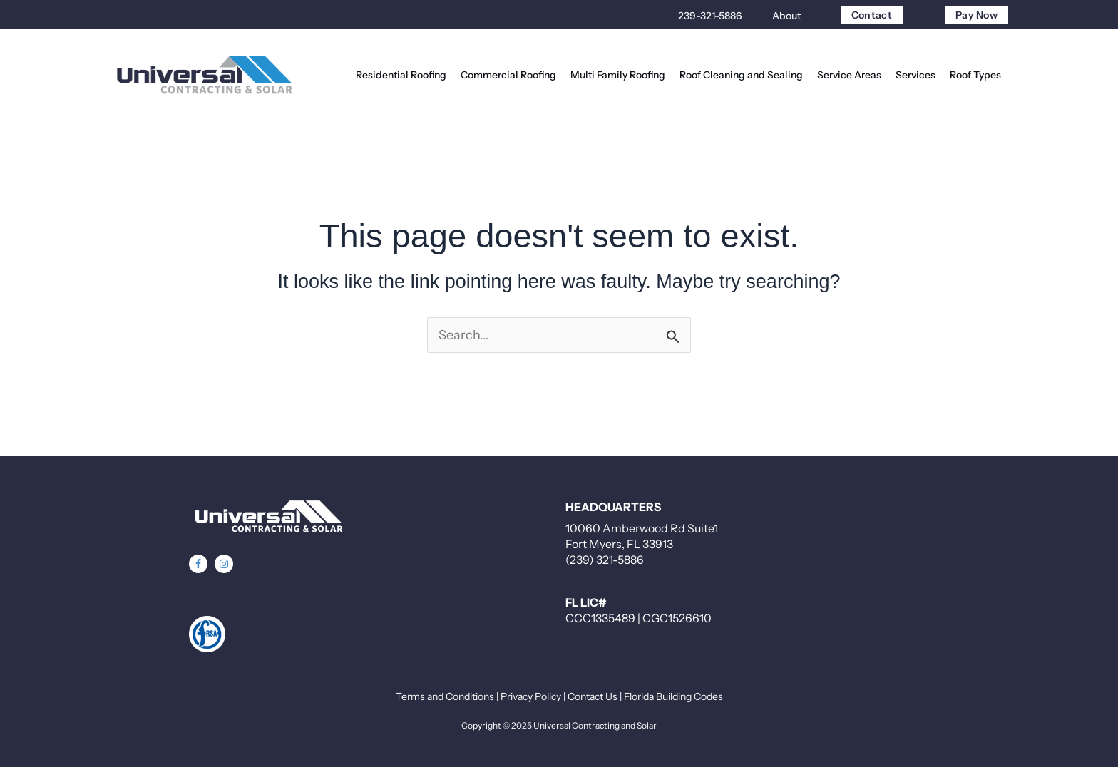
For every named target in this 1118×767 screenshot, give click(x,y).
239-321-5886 (710, 15)
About (786, 15)
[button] (198, 564)
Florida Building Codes (673, 696)
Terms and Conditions (445, 696)
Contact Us (592, 696)
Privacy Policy (531, 696)
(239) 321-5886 (604, 559)
